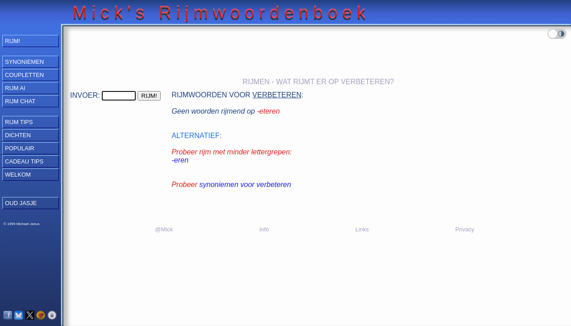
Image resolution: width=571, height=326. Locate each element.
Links (362, 229)
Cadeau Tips (24, 161)
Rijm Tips (19, 122)
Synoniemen (24, 61)
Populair (19, 148)
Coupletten (24, 75)
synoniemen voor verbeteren (245, 184)
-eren (179, 160)
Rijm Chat (20, 101)
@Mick (164, 229)
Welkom (18, 174)
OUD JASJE (21, 203)
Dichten (18, 135)
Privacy (464, 229)
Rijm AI (15, 88)
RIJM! (12, 41)
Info (264, 229)
